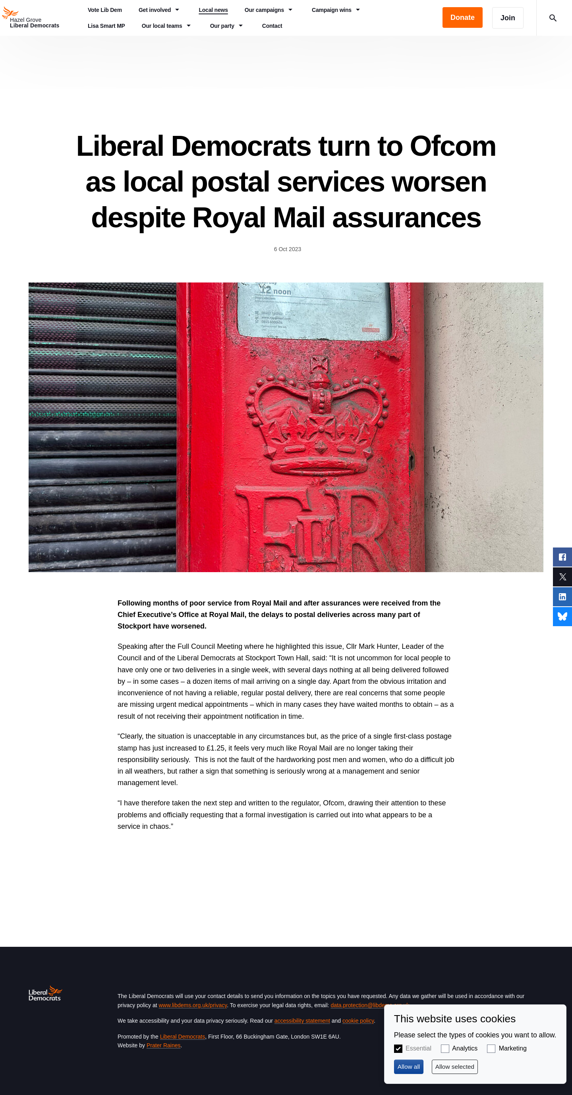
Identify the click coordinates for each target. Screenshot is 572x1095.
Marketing (513, 1048)
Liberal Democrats (182, 1036)
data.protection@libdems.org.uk (369, 1005)
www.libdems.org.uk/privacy (192, 1005)
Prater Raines (164, 1045)
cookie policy (358, 1021)
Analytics (464, 1048)
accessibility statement (302, 1021)
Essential (418, 1048)
